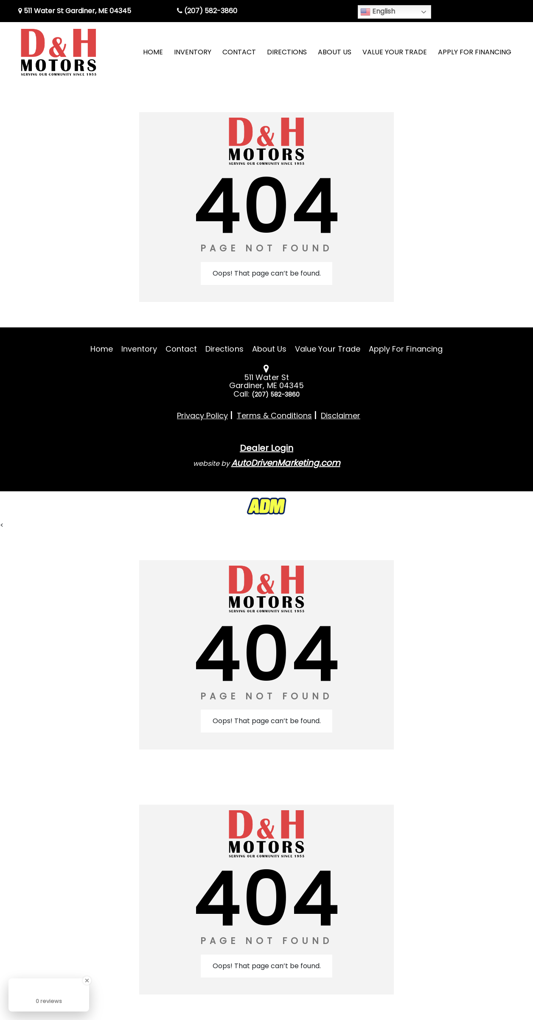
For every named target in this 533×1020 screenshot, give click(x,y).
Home (101, 349)
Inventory (139, 349)
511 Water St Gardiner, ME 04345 (74, 10)
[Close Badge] (87, 980)
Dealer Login (266, 448)
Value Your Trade (327, 349)
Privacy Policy (202, 415)
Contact (181, 349)
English (377, 11)
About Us (269, 349)
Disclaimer (340, 415)
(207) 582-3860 (207, 10)
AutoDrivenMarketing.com (285, 463)
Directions (224, 349)
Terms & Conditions (274, 415)
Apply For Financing (406, 349)
